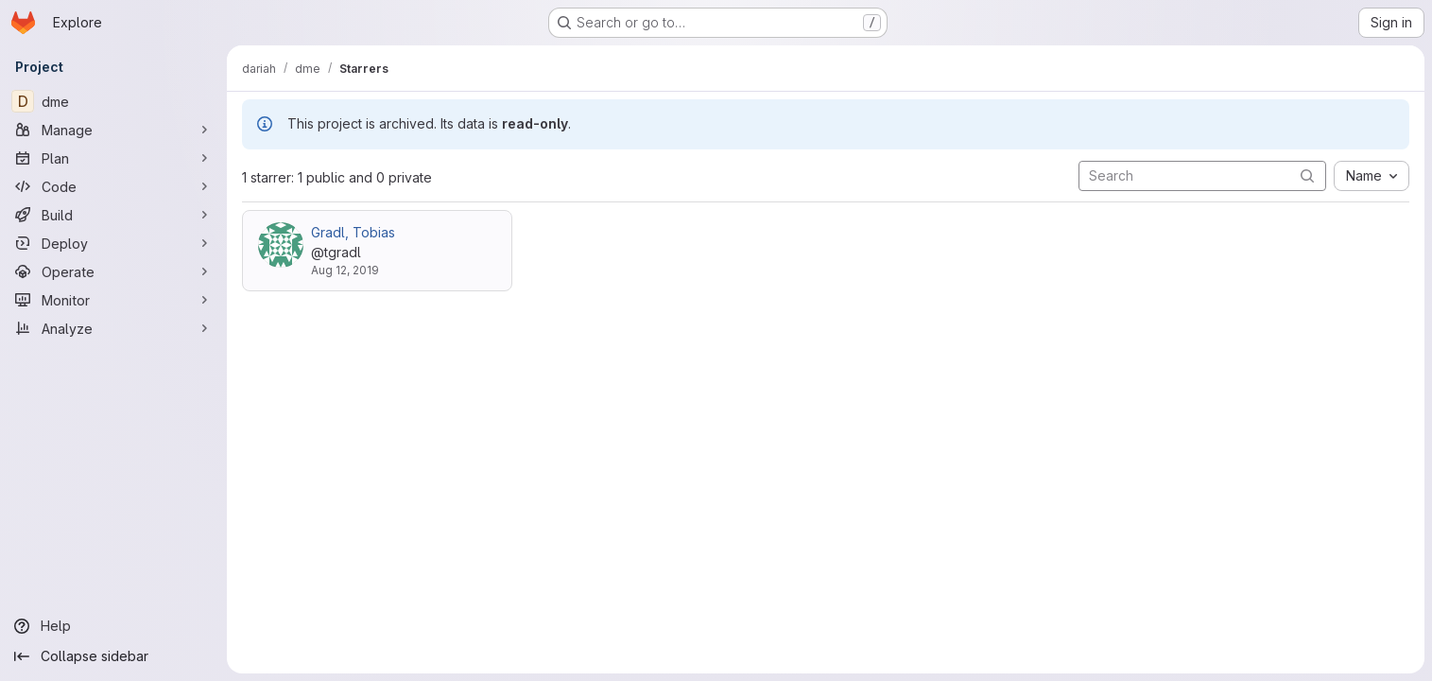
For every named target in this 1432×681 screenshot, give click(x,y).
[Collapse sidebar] (113, 656)
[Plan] (113, 158)
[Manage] (113, 129)
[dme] (113, 101)
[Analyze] (113, 328)
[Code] (113, 186)
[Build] (113, 214)
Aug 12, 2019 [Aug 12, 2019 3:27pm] (345, 270)
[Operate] (113, 271)
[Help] (113, 626)
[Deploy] (113, 243)
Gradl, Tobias (353, 232)
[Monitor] (113, 300)
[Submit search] (1307, 175)
